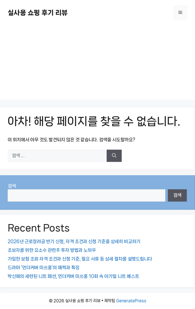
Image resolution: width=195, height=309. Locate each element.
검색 (12, 186)
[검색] (114, 156)
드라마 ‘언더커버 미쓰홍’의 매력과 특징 (43, 267)
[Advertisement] (97, 64)
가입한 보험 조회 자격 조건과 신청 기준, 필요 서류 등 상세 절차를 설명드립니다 (80, 259)
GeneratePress (131, 301)
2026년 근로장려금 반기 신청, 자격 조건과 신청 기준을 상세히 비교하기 (74, 241)
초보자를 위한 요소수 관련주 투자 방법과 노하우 (52, 250)
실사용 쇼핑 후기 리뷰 (38, 12)
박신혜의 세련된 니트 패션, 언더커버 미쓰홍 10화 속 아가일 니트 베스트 (73, 276)
